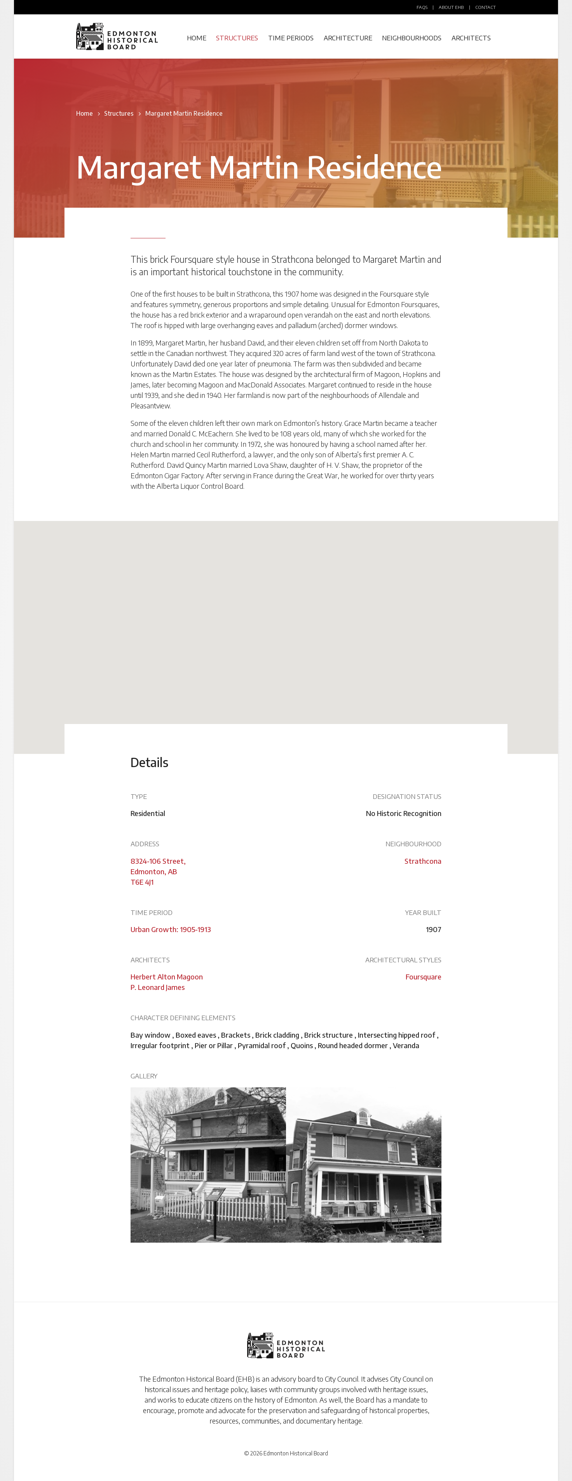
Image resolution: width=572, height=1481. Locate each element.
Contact (485, 7)
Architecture (348, 38)
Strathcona (423, 860)
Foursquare (423, 976)
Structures (237, 38)
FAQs (422, 7)
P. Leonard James (158, 987)
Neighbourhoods (411, 38)
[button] (286, 630)
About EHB (451, 7)
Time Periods (291, 38)
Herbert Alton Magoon (167, 976)
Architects (471, 38)
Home (196, 38)
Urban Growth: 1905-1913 (171, 929)
